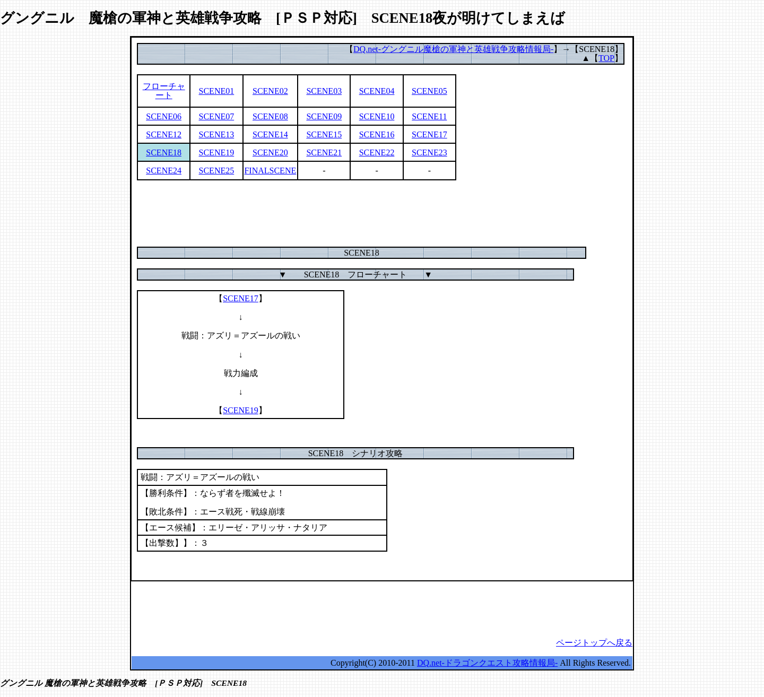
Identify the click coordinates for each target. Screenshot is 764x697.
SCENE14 (270, 134)
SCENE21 (324, 152)
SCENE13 (217, 134)
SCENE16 (377, 134)
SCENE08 (270, 116)
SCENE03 (324, 90)
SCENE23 (429, 152)
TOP (606, 58)
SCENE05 (429, 90)
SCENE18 (163, 152)
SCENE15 (324, 134)
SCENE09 (324, 116)
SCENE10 (377, 116)
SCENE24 (163, 170)
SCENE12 (163, 134)
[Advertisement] (382, 213)
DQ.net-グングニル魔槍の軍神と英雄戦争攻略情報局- (453, 49)
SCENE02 (270, 90)
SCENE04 (377, 90)
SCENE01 (217, 90)
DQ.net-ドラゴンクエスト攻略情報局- (487, 662)
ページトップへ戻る (594, 642)
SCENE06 (163, 116)
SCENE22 (377, 152)
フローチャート (164, 91)
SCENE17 (429, 134)
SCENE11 (429, 116)
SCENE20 (270, 152)
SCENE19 (217, 152)
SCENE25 (217, 170)
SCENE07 (217, 116)
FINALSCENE (270, 170)
